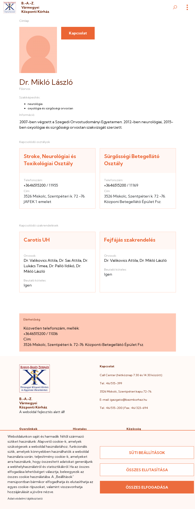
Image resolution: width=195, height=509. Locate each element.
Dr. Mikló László (153, 260)
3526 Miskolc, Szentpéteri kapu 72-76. (126, 391)
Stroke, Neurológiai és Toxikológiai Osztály (50, 160)
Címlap (24, 21)
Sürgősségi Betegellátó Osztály (131, 160)
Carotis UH (37, 240)
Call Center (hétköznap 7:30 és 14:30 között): (131, 375)
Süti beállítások (147, 452)
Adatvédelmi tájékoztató (25, 498)
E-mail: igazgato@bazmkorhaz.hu (123, 400)
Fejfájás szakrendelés (129, 240)
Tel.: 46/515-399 (111, 383)
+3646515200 (35, 185)
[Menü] (187, 7)
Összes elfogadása (147, 487)
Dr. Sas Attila (70, 260)
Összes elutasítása (147, 469)
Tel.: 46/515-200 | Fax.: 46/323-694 (124, 408)
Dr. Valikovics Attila (40, 260)
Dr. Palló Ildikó (61, 265)
